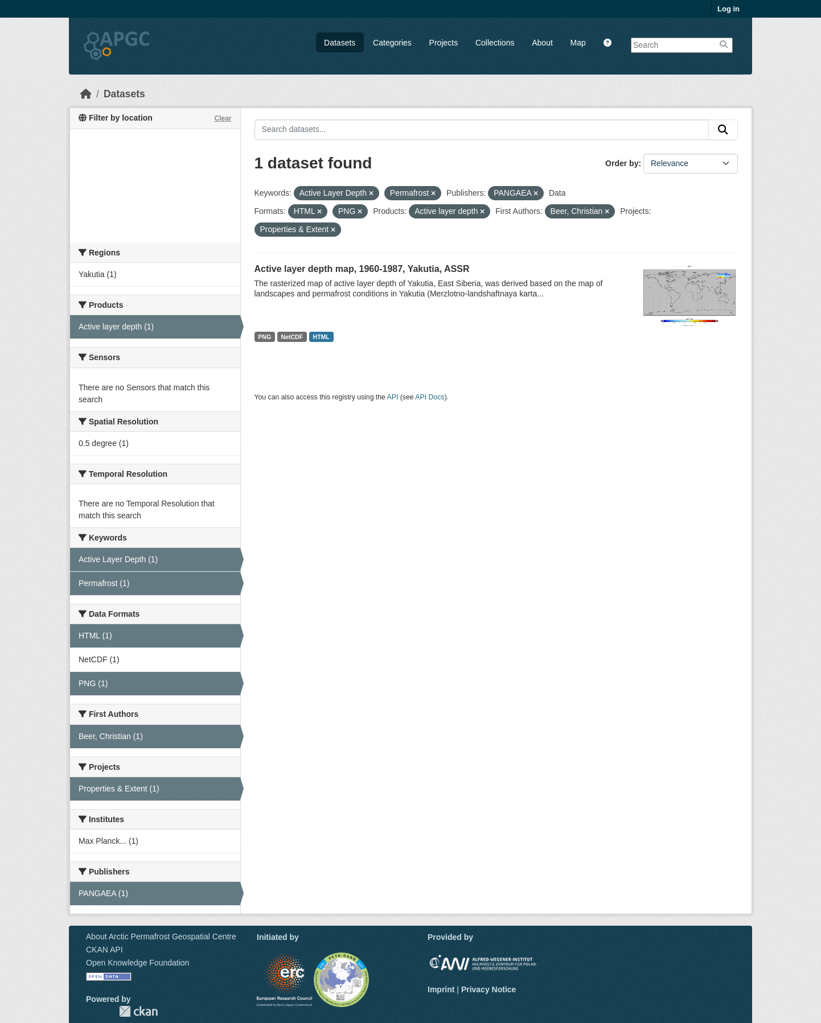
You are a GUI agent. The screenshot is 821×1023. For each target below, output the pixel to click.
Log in (728, 9)
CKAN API (104, 949)
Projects (443, 42)
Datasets (339, 42)
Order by (621, 163)
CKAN (138, 1011)
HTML (321, 336)
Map (578, 42)
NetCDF (292, 336)
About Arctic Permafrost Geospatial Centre (161, 936)
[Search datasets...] (481, 129)
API (393, 397)
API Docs (429, 397)
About (542, 42)
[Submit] (723, 129)
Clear (222, 118)
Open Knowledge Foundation (137, 962)
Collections (494, 42)
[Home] (86, 94)
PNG (264, 336)
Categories (392, 42)
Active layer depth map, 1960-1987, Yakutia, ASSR (362, 269)
